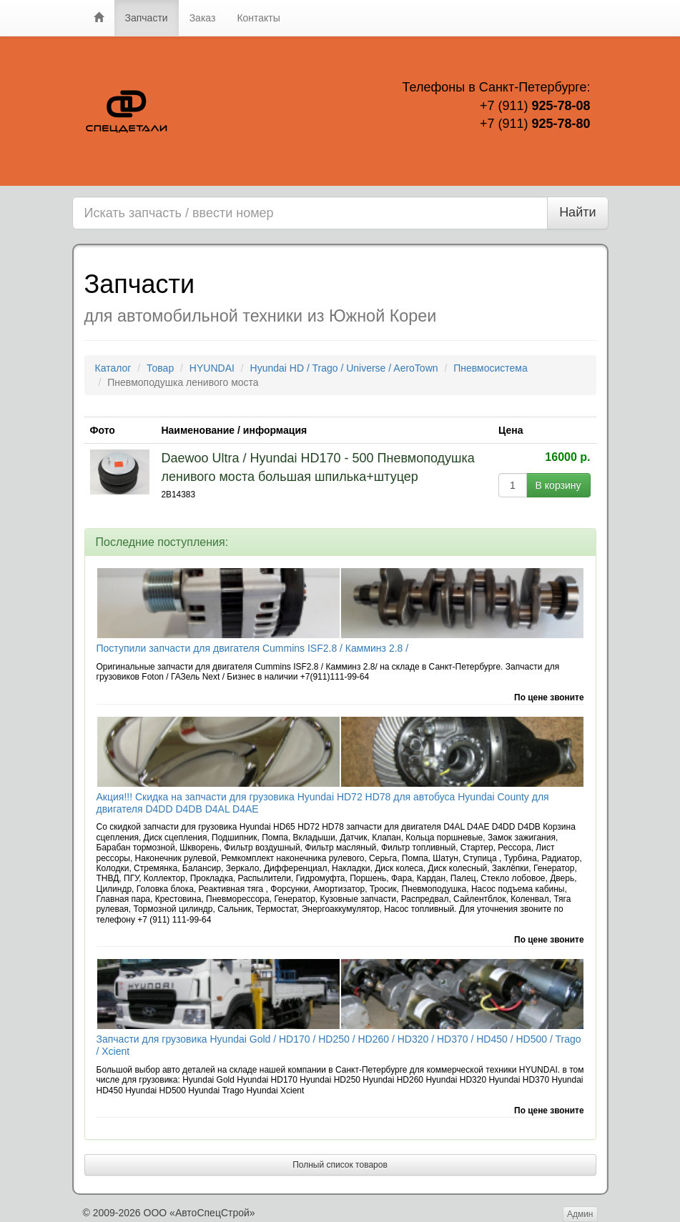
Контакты (258, 18)
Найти (577, 212)
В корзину (558, 485)
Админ (580, 1214)
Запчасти (146, 18)
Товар (160, 368)
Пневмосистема (490, 368)
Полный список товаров (340, 1165)
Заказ (202, 18)
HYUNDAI (212, 368)
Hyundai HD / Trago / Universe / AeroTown (344, 368)
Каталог (113, 368)
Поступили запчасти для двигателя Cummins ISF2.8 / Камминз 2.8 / (253, 648)
